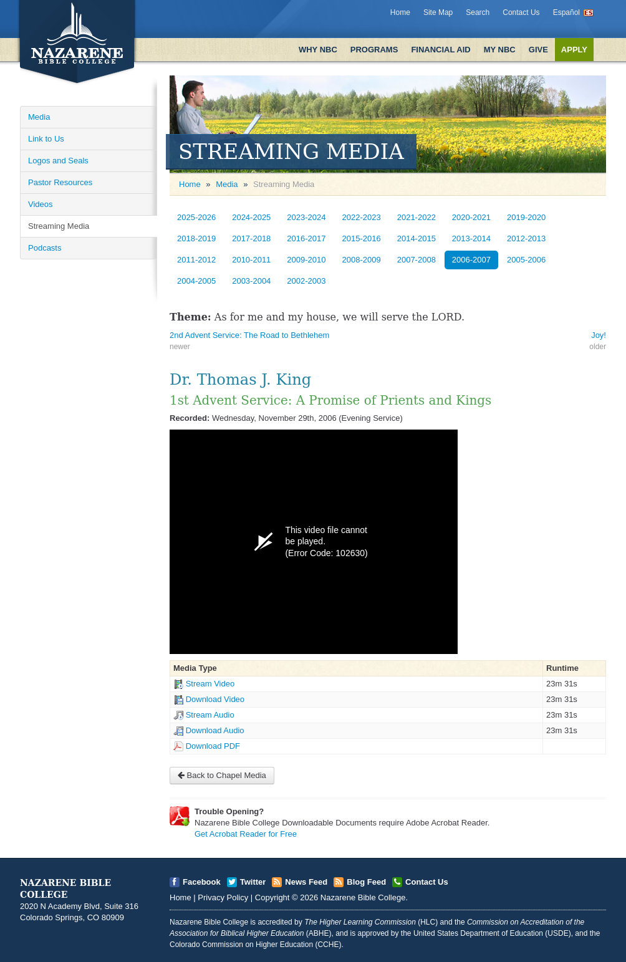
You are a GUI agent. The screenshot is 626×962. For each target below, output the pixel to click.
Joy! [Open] (598, 335)
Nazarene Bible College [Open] (363, 897)
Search (477, 12)
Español (566, 12)
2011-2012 (196, 259)
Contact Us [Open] (426, 882)
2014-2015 (416, 238)
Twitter (253, 882)
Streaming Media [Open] (58, 226)
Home (400, 12)
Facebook (202, 882)
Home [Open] (190, 184)
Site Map (438, 12)
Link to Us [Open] (46, 138)
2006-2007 (471, 259)
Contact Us (521, 12)
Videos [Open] (40, 204)
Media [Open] (39, 117)
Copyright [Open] (272, 897)
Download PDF (213, 746)
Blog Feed (366, 882)
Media (227, 184)
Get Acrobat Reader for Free (246, 834)
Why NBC (318, 49)
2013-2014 (471, 238)
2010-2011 (251, 259)
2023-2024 (306, 217)
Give (538, 49)
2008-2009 (361, 259)
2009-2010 (306, 259)
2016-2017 (306, 238)
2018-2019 (196, 238)
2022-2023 (361, 217)
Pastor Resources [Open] (60, 182)
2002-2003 (306, 281)
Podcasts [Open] (44, 248)
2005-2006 (526, 259)
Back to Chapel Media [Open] (222, 775)
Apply (574, 49)
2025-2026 (196, 217)
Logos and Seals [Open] (58, 160)
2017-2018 (251, 238)
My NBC (500, 49)
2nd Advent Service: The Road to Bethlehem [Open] (249, 335)
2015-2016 (361, 238)
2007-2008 (416, 259)
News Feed (306, 882)
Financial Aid (440, 49)
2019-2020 (526, 217)
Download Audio (215, 730)
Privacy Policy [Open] (223, 897)
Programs (374, 49)
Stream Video (210, 683)
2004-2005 (196, 281)
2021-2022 (416, 217)
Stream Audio (210, 714)
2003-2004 (251, 281)
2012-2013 (526, 238)
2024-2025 (251, 217)
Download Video (215, 699)
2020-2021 (471, 217)
